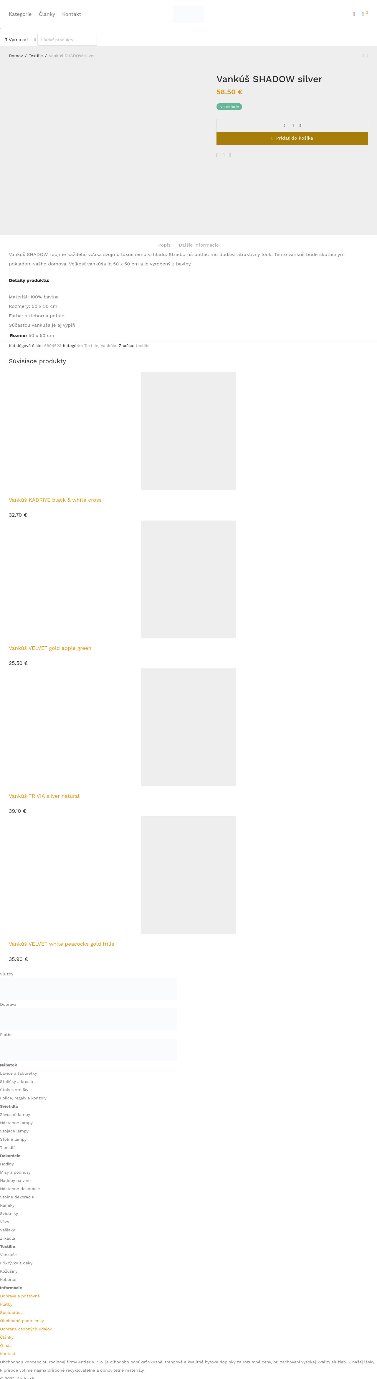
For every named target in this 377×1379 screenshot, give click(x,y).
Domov (16, 55)
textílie (143, 286)
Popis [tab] (164, 185)
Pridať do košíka (294, 138)
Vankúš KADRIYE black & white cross (55, 440)
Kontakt (71, 14)
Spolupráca (11, 1252)
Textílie (36, 55)
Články (47, 14)
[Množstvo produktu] (293, 125)
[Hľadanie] (354, 14)
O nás (5, 1285)
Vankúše (109, 286)
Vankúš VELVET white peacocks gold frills (61, 884)
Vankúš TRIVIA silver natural (44, 736)
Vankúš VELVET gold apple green (50, 588)
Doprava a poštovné (20, 1236)
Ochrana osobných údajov (26, 1269)
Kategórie (20, 14)
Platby (6, 1244)
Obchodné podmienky (22, 1261)
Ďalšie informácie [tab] (199, 185)
